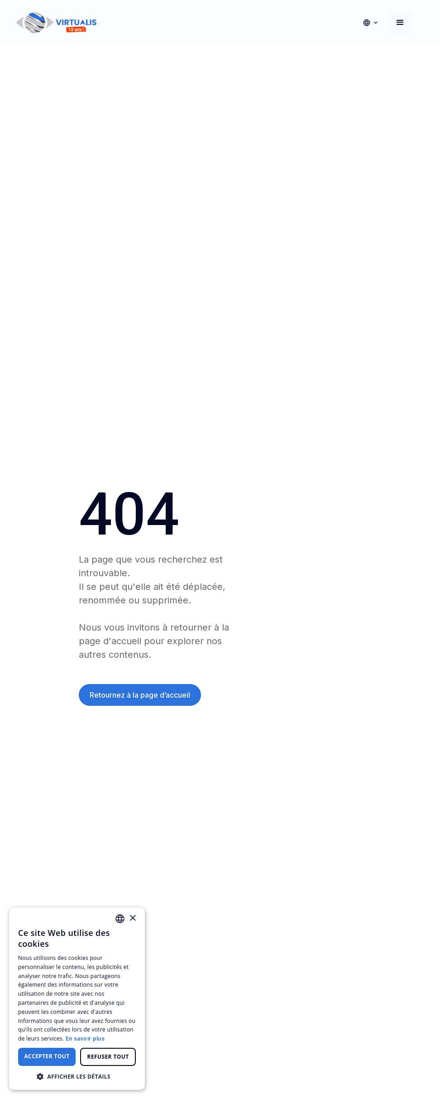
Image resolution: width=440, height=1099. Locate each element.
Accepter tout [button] (46, 1056)
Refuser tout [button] (108, 1056)
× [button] (132, 918)
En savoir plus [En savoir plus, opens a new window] (85, 1038)
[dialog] (77, 998)
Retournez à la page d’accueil (140, 694)
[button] (370, 22)
